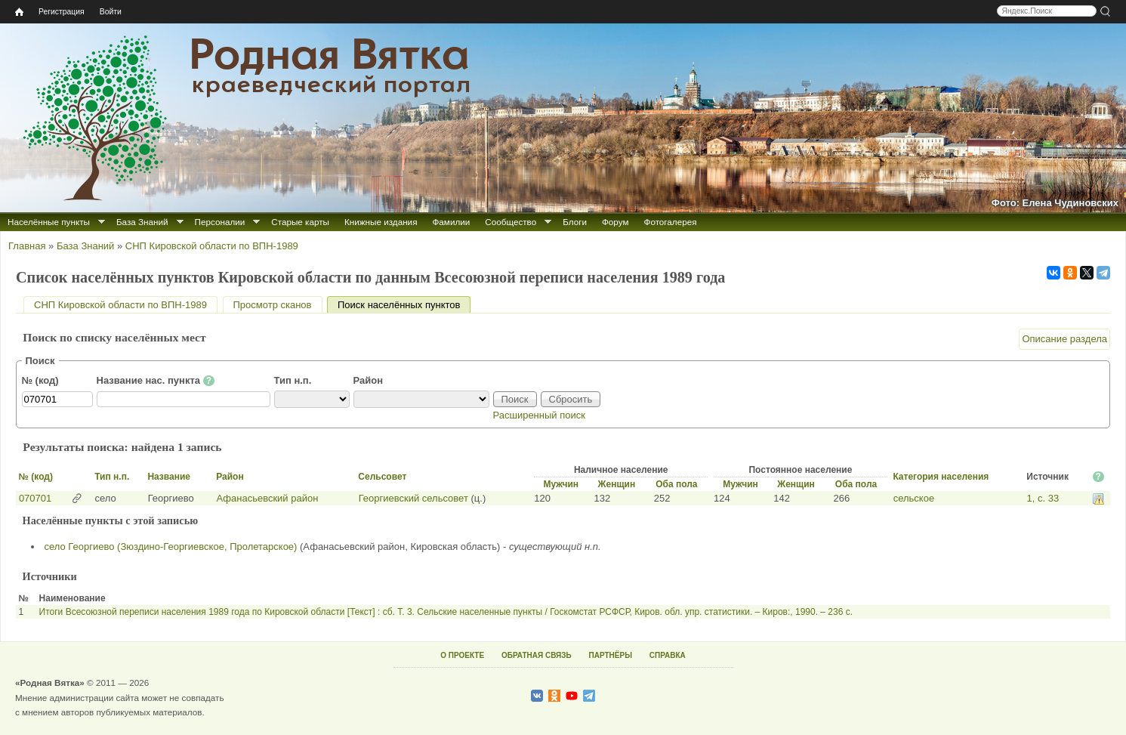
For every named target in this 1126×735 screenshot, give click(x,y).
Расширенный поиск (539, 415)
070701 (35, 498)
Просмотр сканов (272, 304)
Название (168, 476)
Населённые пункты (49, 222)
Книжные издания (380, 222)
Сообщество (510, 222)
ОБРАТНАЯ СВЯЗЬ (536, 655)
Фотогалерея (670, 222)
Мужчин (560, 484)
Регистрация (62, 12)
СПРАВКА (667, 655)
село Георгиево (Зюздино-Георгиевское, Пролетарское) (171, 546)
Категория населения (941, 476)
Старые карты (300, 222)
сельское (913, 498)
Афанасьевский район (268, 498)
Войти (111, 12)
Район (368, 380)
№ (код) (40, 380)
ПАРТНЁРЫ (610, 655)
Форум (615, 222)
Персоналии (220, 222)
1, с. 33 (1043, 498)
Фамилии (451, 222)
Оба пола (676, 484)
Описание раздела (1064, 338)
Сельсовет (382, 476)
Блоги (575, 222)
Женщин (617, 484)
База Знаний (142, 222)
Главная (26, 246)
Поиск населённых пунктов (404, 304)
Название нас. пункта (156, 380)
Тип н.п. (293, 380)
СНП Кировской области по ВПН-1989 (211, 246)
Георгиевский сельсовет (413, 498)
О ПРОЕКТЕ (462, 655)
